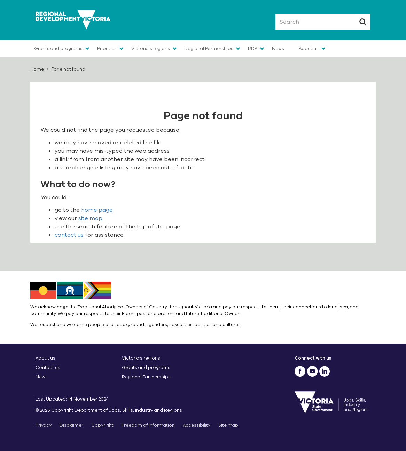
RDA (252, 48)
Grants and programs (58, 48)
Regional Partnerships (209, 48)
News (278, 48)
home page (97, 210)
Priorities (107, 48)
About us (309, 48)
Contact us (48, 367)
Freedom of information (148, 425)
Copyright (102, 425)
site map (90, 218)
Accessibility (196, 425)
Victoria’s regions (141, 358)
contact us (69, 235)
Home (37, 69)
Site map (228, 425)
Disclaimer (71, 425)
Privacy (44, 425)
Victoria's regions (150, 48)
